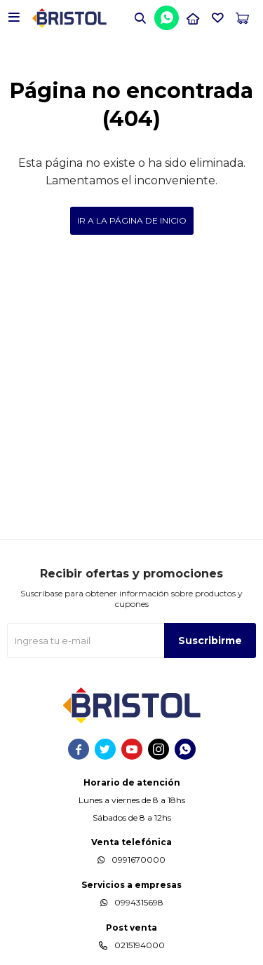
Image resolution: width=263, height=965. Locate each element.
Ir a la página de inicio (132, 220)
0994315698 (138, 902)
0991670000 (139, 859)
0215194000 (139, 945)
